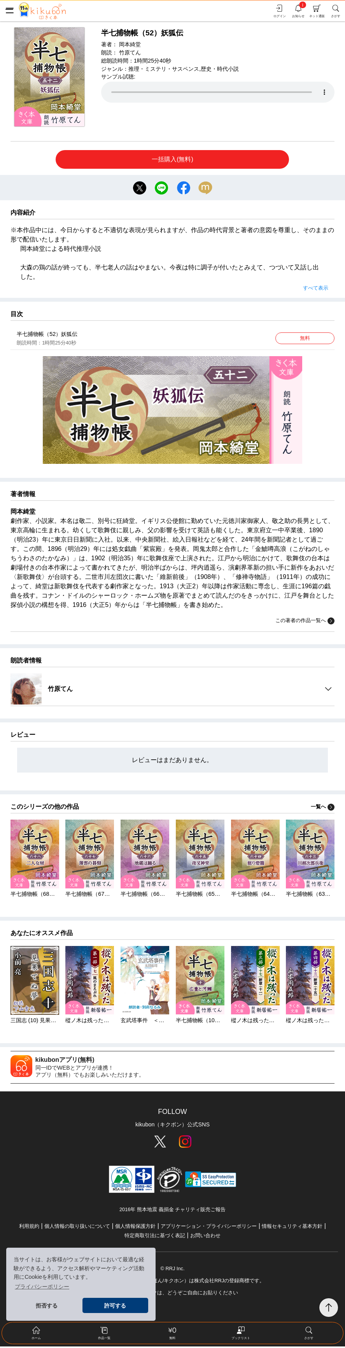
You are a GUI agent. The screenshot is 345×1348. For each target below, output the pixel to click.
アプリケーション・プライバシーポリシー (209, 1228)
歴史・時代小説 (220, 69)
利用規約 (29, 1228)
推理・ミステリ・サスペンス (163, 69)
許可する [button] (115, 1306)
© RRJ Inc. (172, 1270)
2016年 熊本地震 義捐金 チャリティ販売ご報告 (172, 1211)
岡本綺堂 (130, 44)
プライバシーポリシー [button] (42, 1286)
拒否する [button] (47, 1306)
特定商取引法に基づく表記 (154, 1237)
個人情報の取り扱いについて (77, 1228)
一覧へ (322, 808)
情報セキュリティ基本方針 (292, 1228)
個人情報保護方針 (135, 1228)
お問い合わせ (205, 1237)
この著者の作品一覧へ (304, 622)
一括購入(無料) (172, 159)
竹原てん (130, 52)
